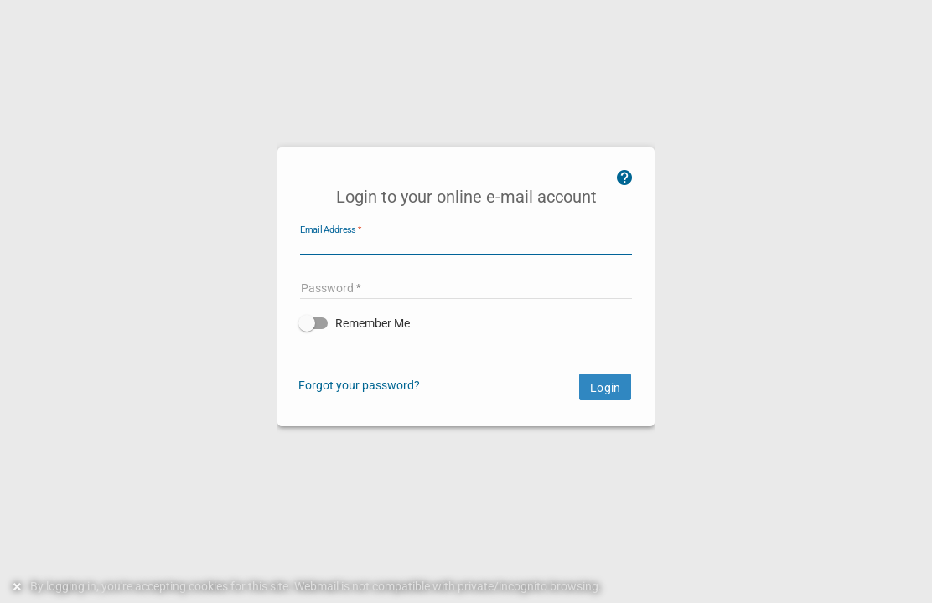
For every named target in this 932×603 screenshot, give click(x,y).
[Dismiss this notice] (19, 587)
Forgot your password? (359, 385)
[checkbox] (466, 323)
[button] (466, 323)
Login (605, 387)
